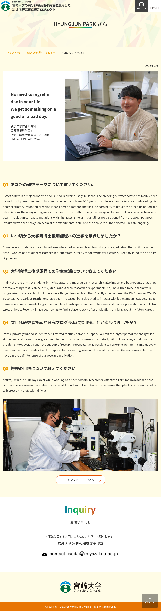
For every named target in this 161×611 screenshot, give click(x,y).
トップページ (14, 52)
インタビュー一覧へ (80, 480)
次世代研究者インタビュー (41, 52)
